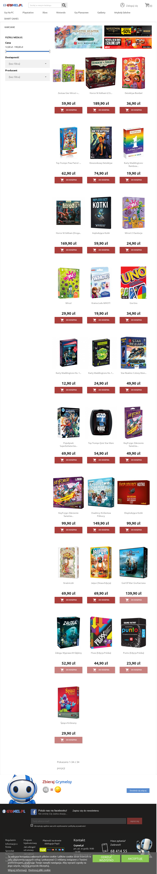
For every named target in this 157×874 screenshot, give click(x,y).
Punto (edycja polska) (133, 652)
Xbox (44, 12)
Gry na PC (9, 12)
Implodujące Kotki (101, 233)
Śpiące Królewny (69, 722)
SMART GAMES (11, 18)
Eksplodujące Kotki (133, 512)
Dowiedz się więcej (138, 790)
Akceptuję (135, 858)
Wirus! (68, 303)
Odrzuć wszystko (106, 858)
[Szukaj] (47, 5)
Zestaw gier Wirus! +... (68, 93)
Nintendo (60, 12)
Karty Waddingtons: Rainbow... (133, 164)
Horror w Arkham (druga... (68, 233)
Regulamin (10, 840)
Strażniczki (68, 582)
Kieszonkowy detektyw (101, 162)
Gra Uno (133, 303)
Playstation (28, 12)
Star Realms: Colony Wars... (133, 372)
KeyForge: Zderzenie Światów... (134, 444)
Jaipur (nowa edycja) (101, 582)
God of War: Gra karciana (134, 582)
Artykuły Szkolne (122, 12)
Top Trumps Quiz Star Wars (101, 443)
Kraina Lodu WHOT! (101, 303)
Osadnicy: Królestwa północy (101, 514)
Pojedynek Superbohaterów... (68, 444)
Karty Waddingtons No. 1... (68, 372)
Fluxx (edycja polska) (101, 652)
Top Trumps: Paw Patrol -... (68, 162)
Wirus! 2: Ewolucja (133, 233)
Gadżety (101, 12)
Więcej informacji (17, 869)
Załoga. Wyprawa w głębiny (68, 652)
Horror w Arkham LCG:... (101, 93)
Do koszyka (68, 110)
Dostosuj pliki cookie (39, 869)
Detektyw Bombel (133, 93)
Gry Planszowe (81, 12)
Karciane (10, 27)
